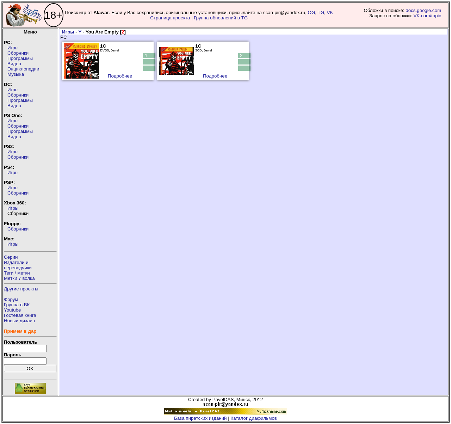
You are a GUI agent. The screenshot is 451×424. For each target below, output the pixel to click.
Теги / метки (17, 273)
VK (330, 12)
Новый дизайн (19, 320)
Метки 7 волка (19, 278)
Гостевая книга (20, 315)
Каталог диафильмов (253, 418)
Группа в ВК (17, 304)
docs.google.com (423, 10)
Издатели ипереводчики (18, 265)
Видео (14, 63)
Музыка (15, 74)
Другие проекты (21, 288)
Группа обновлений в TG (221, 17)
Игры (12, 47)
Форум (11, 299)
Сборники (18, 53)
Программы (20, 58)
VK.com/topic (427, 15)
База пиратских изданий (200, 418)
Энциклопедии (23, 69)
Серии (11, 257)
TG (321, 12)
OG (311, 12)
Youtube (12, 310)
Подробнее (120, 76)
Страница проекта (170, 17)
